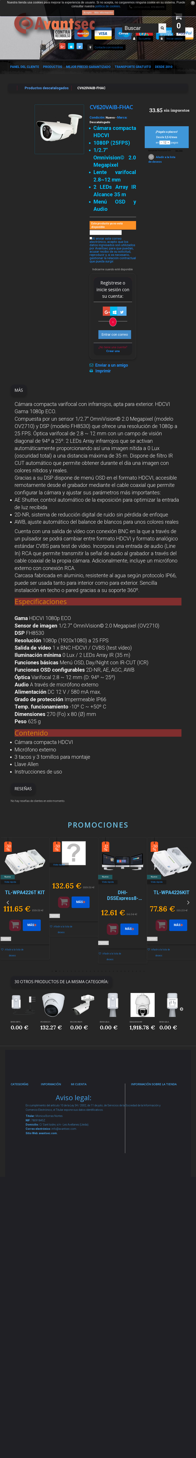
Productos (52, 67)
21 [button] (129, 971)
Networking (24, 1136)
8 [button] (79, 971)
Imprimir (103, 371)
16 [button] (109, 971)
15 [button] (106, 971)
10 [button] (86, 971)
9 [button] (83, 971)
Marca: (122, 117)
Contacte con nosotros (109, 47)
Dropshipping (55, 1230)
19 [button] (121, 971)
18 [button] (117, 971)
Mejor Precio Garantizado (88, 67)
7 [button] (75, 971)
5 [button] (67, 971)
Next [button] (188, 902)
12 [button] (94, 971)
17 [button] (113, 971)
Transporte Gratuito (133, 67)
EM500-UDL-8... (105, 1022)
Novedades (54, 1107)
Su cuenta (144, 38)
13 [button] (98, 971)
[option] (25, 900)
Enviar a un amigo (111, 365)
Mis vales (82, 1166)
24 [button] (140, 971)
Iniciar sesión (174, 38)
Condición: (97, 117)
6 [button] (71, 971)
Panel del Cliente (24, 67)
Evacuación (24, 1348)
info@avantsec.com (152, 1117)
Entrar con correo (115, 334)
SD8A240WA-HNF (136, 1022)
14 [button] (102, 971)
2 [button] (56, 971)
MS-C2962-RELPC (76, 1022)
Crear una (113, 351)
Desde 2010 (163, 67)
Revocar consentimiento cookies (57, 1299)
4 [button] (63, 971)
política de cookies (107, 6)
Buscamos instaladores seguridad (55, 1244)
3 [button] (60, 971)
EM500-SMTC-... (16, 1022)
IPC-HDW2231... (46, 1022)
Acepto (87, 12)
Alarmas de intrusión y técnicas (24, 1121)
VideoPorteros (26, 1180)
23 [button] (136, 971)
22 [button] (132, 971)
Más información (103, 12)
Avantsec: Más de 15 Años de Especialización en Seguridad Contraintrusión (57, 1350)
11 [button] (90, 971)
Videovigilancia (27, 1107)
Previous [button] (8, 902)
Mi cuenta (78, 1084)
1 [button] (52, 971)
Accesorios (24, 1249)
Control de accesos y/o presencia (25, 1165)
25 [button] (144, 971)
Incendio (21, 1273)
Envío (49, 1195)
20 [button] (125, 971)
